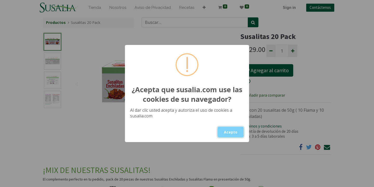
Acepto (230, 132)
